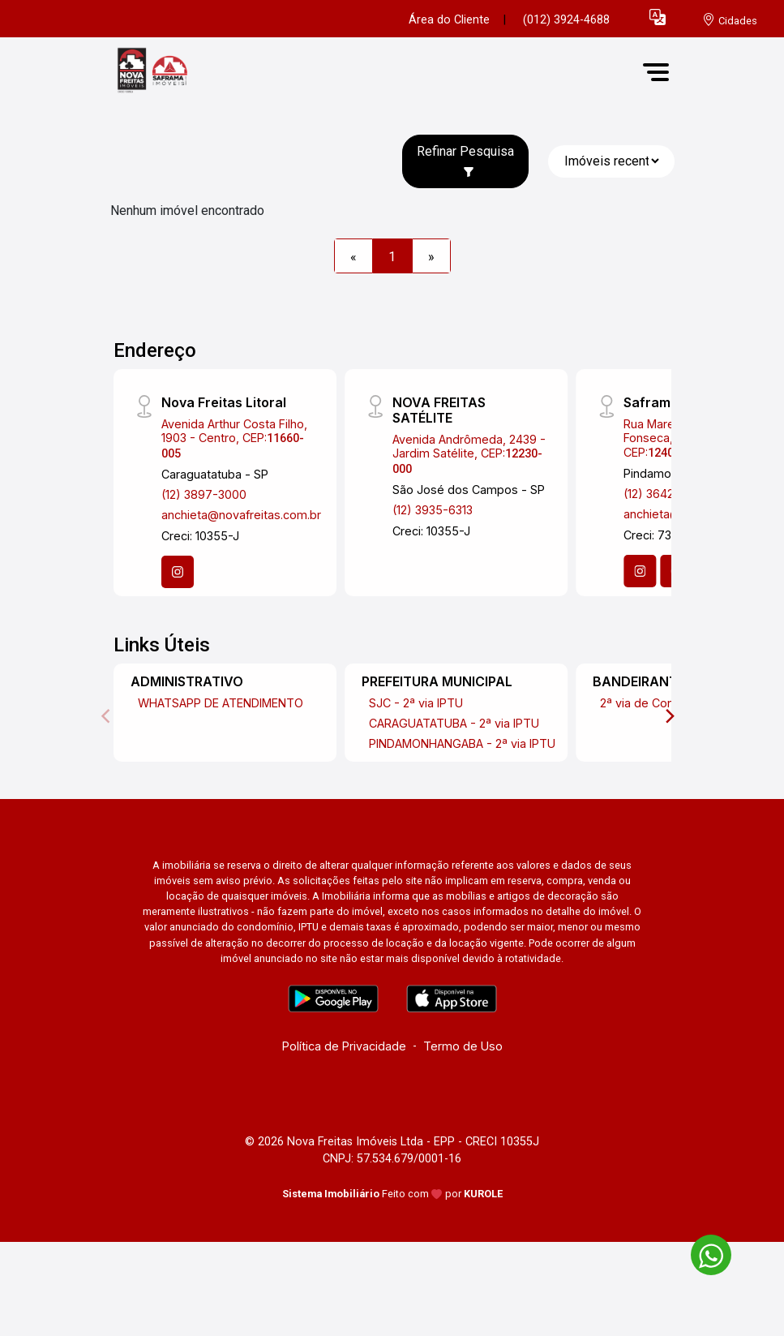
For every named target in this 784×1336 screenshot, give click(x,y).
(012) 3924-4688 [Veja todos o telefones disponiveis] (566, 20)
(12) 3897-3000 (203, 494)
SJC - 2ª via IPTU (416, 703)
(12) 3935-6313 (432, 510)
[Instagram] (177, 572)
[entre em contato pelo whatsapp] (703, 1252)
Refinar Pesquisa (465, 161)
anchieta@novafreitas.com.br (241, 515)
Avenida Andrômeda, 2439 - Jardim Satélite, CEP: (469, 453)
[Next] (669, 716)
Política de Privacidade (344, 1046)
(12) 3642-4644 (666, 493)
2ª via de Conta (642, 703)
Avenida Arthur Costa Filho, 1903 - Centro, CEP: (234, 438)
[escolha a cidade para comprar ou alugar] (730, 20)
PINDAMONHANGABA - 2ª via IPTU (462, 743)
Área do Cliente (449, 20)
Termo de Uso (463, 1046)
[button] (657, 16)
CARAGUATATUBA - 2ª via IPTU (454, 723)
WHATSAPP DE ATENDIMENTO (220, 703)
